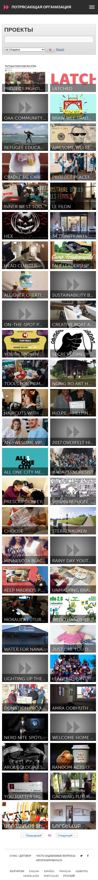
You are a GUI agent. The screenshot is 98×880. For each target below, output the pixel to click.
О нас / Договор (20, 855)
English (34, 871)
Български (17, 871)
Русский (69, 876)
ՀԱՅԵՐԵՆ (82, 871)
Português (51, 876)
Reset (60, 49)
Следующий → (67, 835)
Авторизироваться (49, 860)
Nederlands (31, 876)
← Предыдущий (32, 835)
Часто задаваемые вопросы (55, 855)
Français (65, 871)
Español (49, 871)
